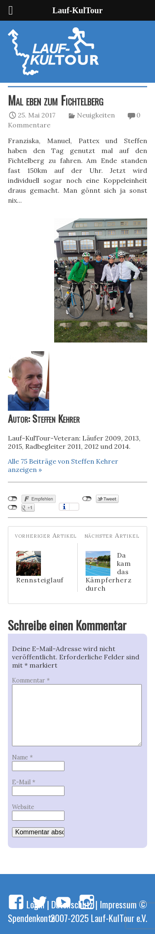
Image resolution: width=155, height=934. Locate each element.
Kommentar (31, 680)
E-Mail (23, 782)
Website (23, 807)
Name (22, 757)
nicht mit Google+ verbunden (12, 507)
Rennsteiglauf (40, 567)
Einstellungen (74, 507)
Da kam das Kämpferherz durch (109, 571)
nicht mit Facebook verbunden (12, 498)
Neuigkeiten (96, 115)
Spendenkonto (31, 917)
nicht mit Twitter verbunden (87, 498)
